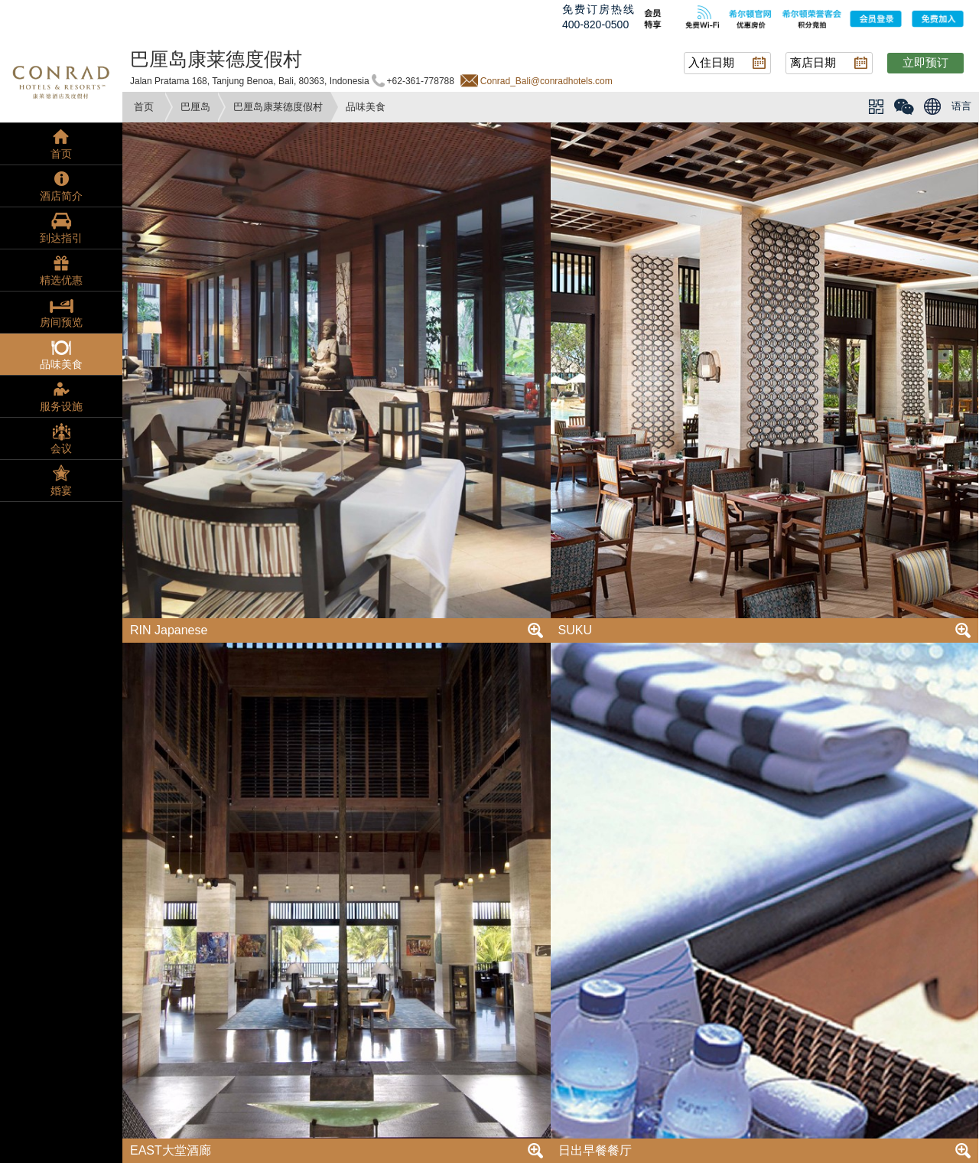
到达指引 (61, 238)
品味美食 (61, 364)
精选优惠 (61, 280)
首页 (144, 106)
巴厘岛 (195, 106)
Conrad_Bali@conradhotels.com (546, 81)
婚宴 (61, 490)
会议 (61, 448)
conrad (61, 80)
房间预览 (61, 322)
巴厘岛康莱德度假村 (278, 106)
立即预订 (925, 62)
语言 (961, 106)
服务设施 (61, 406)
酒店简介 (61, 196)
